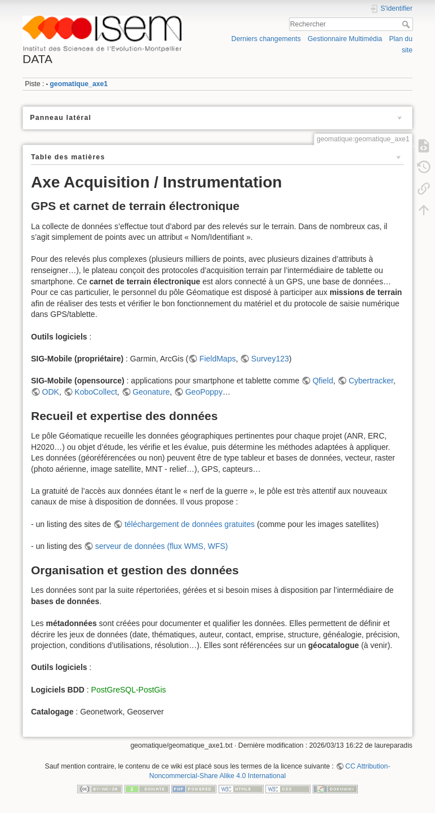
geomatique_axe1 (79, 84)
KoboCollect (95, 391)
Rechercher (407, 24)
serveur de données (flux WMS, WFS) (161, 546)
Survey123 (270, 358)
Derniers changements (266, 39)
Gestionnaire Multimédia (345, 39)
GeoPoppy (204, 391)
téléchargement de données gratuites (190, 524)
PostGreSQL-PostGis (128, 689)
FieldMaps (217, 358)
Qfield (323, 380)
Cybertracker (371, 380)
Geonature (151, 391)
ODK (50, 391)
